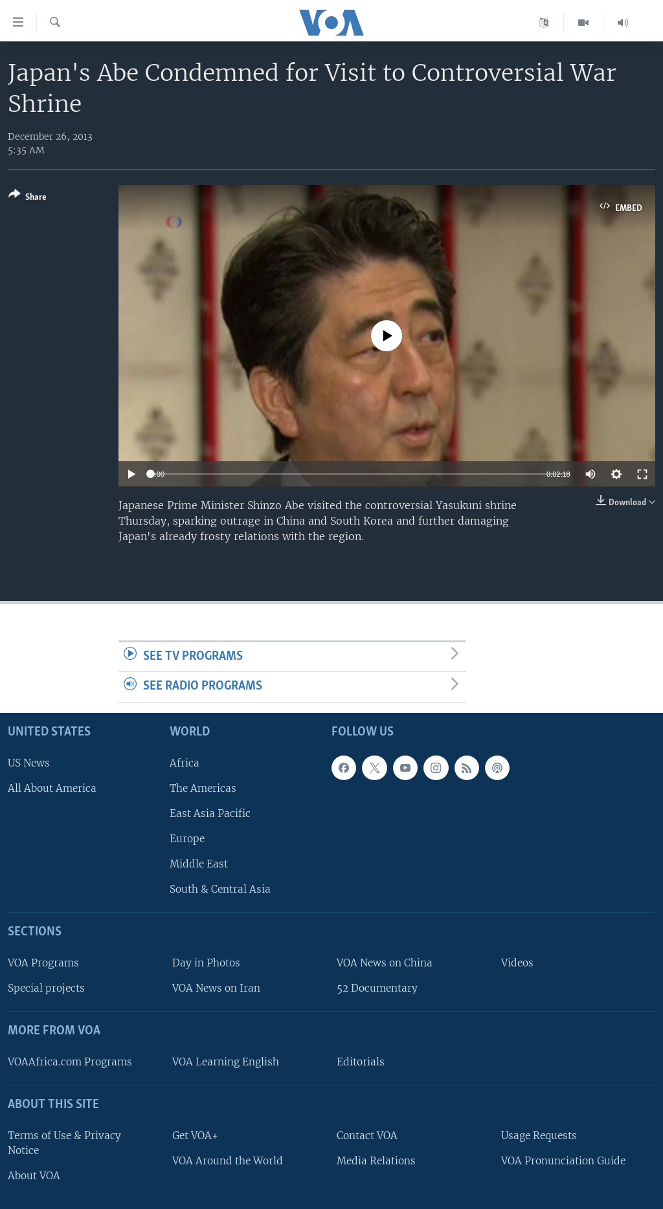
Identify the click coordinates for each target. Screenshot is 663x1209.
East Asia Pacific (210, 813)
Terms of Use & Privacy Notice (64, 1143)
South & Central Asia (220, 889)
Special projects (46, 988)
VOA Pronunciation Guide (563, 1161)
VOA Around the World (227, 1161)
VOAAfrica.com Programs (70, 1062)
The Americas (203, 788)
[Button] (27, 198)
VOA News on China (385, 963)
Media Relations (376, 1161)
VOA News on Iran (216, 988)
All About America (52, 788)
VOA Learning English (225, 1062)
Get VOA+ (195, 1135)
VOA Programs (43, 963)
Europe (187, 839)
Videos (517, 963)
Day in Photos (206, 963)
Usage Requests (539, 1135)
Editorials (361, 1062)
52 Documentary (377, 988)
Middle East (199, 864)
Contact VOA (367, 1135)
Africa (184, 763)
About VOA (34, 1176)
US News (29, 763)
